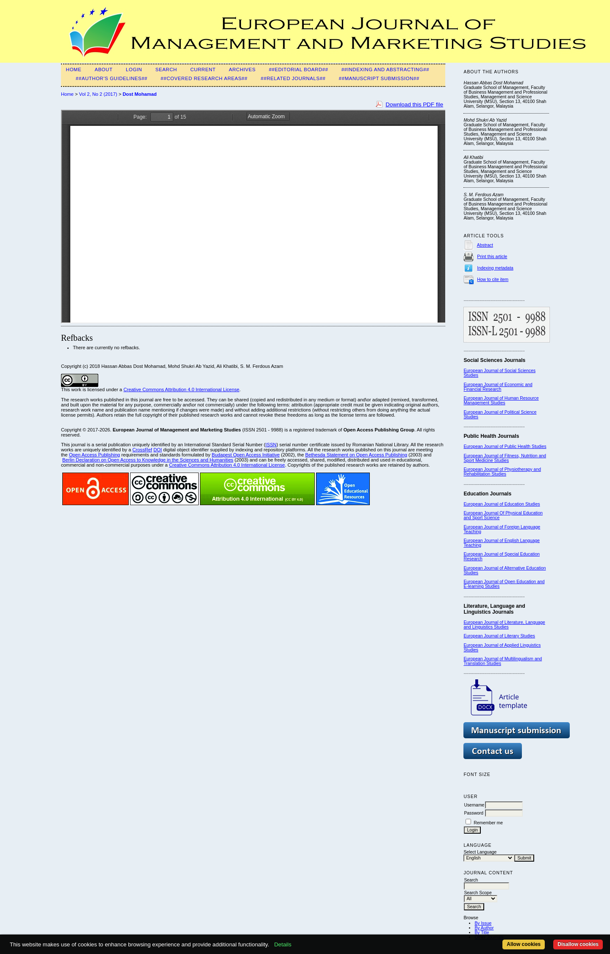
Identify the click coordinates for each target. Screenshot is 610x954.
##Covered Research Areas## (204, 78)
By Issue (482, 923)
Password (473, 813)
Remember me (488, 822)
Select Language (479, 852)
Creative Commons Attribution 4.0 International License (181, 389)
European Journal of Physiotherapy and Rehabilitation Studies (502, 471)
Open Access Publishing (94, 454)
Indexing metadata (495, 268)
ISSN (271, 444)
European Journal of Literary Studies (499, 636)
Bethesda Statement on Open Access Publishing (356, 454)
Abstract (485, 245)
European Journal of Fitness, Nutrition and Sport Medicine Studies (504, 458)
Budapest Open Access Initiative (246, 454)
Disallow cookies (578, 944)
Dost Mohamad (140, 94)
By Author (484, 928)
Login (134, 69)
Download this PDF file (414, 104)
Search (166, 69)
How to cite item (492, 279)
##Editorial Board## (298, 69)
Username (474, 805)
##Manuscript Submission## (379, 78)
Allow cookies (524, 944)
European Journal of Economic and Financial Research (497, 387)
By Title (481, 932)
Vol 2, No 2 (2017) (98, 94)
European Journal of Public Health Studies (504, 446)
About (103, 69)
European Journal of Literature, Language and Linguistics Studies (504, 624)
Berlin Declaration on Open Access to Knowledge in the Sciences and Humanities (147, 459)
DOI (157, 449)
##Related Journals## (293, 78)
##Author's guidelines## (111, 78)
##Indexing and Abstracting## (385, 69)
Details (282, 944)
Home (74, 69)
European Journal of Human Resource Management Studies (500, 400)
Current (203, 69)
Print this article (492, 256)
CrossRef (142, 449)
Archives (242, 69)
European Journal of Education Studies (501, 504)
